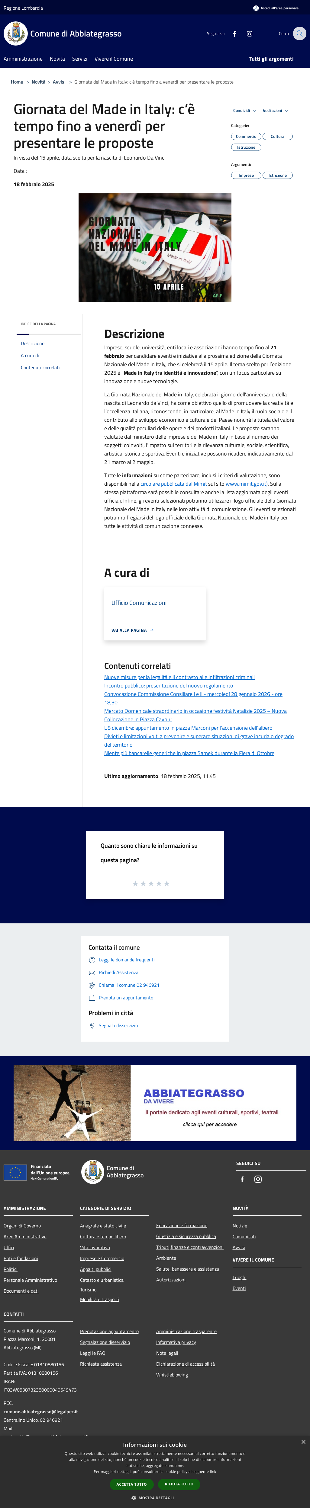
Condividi (245, 110)
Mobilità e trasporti (99, 1299)
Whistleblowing (172, 1374)
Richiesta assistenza (101, 1363)
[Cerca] (299, 33)
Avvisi (59, 81)
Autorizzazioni (171, 1279)
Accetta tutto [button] (132, 1484)
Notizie (240, 1225)
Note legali (167, 1353)
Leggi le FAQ (92, 1353)
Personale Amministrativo (30, 1280)
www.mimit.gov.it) (247, 484)
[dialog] (155, 1472)
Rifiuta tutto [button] (179, 1484)
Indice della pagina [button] (38, 324)
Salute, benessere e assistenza (187, 1268)
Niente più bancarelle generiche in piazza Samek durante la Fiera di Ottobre (189, 753)
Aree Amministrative (25, 1236)
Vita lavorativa (95, 1247)
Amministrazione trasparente (186, 1331)
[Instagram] (245, 33)
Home (17, 81)
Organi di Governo (22, 1225)
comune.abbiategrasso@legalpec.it (41, 1411)
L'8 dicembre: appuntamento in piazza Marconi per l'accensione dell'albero (188, 728)
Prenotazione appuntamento (109, 1331)
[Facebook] (230, 33)
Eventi (239, 1288)
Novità (38, 81)
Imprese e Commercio (102, 1258)
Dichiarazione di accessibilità (185, 1363)
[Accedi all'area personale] (275, 8)
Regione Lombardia (23, 7)
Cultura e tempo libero (103, 1236)
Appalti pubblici (95, 1269)
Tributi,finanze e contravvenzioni (190, 1247)
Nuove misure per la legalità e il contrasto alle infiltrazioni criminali (179, 677)
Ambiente (166, 1258)
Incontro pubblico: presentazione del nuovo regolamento (168, 685)
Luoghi (240, 1277)
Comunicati (244, 1236)
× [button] (303, 1442)
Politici (11, 1269)
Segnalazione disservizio (105, 1342)
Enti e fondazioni (21, 1258)
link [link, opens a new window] (213, 1471)
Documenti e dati (21, 1290)
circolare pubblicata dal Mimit (173, 484)
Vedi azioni (276, 110)
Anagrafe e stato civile (103, 1225)
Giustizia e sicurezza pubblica (186, 1236)
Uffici (9, 1247)
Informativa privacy (176, 1342)
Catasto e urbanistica (102, 1280)
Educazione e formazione (181, 1225)
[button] (155, 1498)
